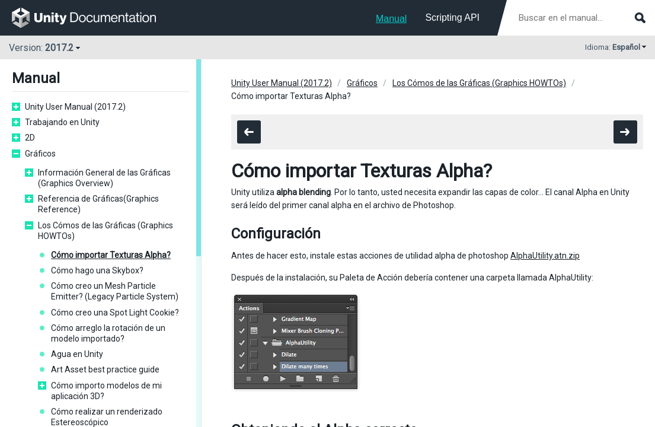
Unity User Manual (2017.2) (75, 106)
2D (30, 137)
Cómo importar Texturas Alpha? (111, 255)
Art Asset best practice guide (105, 369)
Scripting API (452, 17)
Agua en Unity (77, 354)
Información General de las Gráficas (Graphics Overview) (104, 178)
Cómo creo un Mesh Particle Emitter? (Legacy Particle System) (114, 291)
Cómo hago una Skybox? (97, 270)
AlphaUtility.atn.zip (545, 255)
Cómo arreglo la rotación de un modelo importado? (108, 333)
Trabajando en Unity (62, 122)
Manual (391, 19)
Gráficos (40, 153)
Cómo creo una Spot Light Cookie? (115, 312)
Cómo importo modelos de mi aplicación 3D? (106, 391)
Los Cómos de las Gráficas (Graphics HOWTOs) (105, 231)
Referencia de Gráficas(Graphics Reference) (98, 204)
